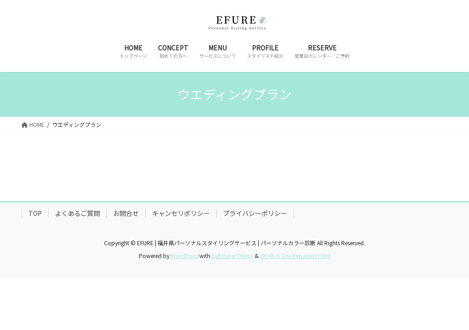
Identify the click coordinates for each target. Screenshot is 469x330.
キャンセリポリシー (181, 213)
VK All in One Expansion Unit (295, 255)
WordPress (184, 255)
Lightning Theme (232, 255)
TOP (35, 213)
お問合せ (126, 213)
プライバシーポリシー (255, 213)
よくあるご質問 (77, 213)
